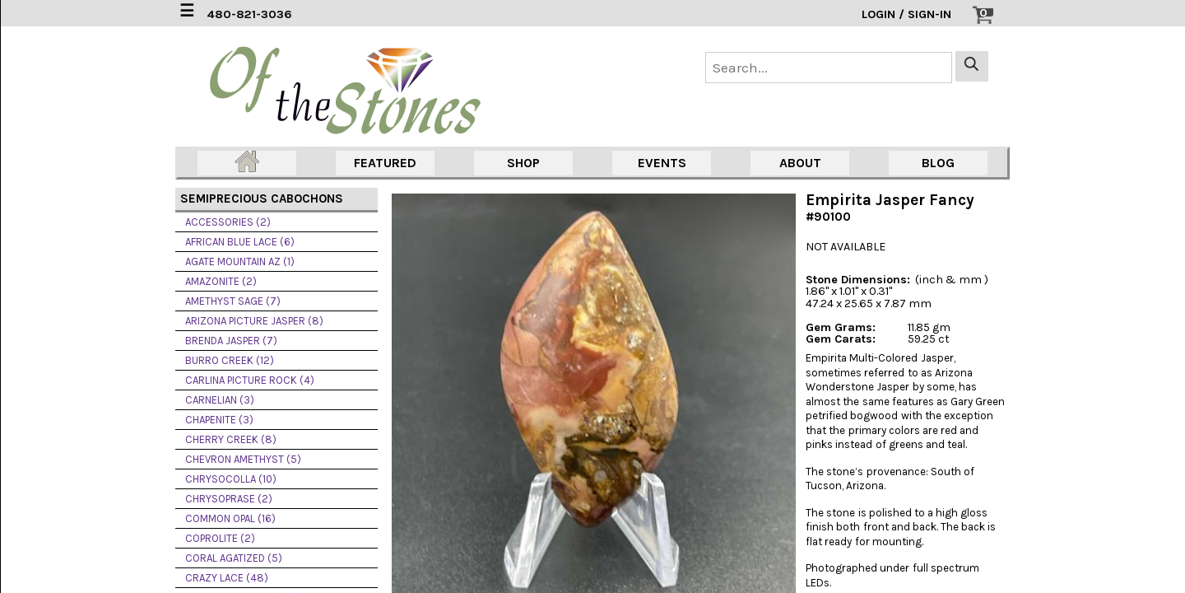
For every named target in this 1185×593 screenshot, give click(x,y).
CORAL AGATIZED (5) (233, 558)
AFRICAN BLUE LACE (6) (240, 242)
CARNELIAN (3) (219, 400)
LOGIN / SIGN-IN (906, 14)
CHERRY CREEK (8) (230, 439)
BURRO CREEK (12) (229, 360)
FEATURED (385, 162)
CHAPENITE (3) (219, 419)
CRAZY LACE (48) (226, 578)
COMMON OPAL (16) (230, 518)
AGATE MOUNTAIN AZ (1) (240, 261)
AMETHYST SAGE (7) (233, 301)
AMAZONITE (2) (221, 281)
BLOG (938, 162)
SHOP (523, 162)
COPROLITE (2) (220, 538)
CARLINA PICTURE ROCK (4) (249, 380)
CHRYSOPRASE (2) (228, 499)
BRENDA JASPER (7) (231, 340)
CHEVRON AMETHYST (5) (243, 459)
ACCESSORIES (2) (228, 222)
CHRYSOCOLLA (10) (230, 479)
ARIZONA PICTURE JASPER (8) (254, 321)
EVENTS (662, 162)
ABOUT (800, 162)
